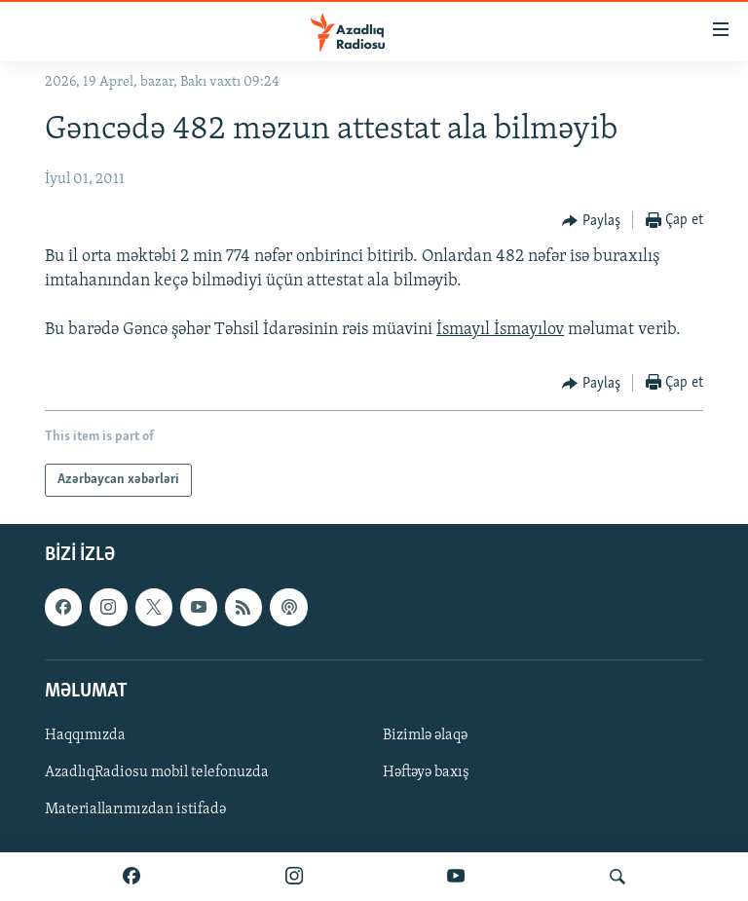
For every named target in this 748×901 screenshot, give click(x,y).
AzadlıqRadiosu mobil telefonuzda (157, 772)
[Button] (591, 221)
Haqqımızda (85, 735)
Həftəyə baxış (426, 772)
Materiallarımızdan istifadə (135, 809)
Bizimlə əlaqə (425, 735)
